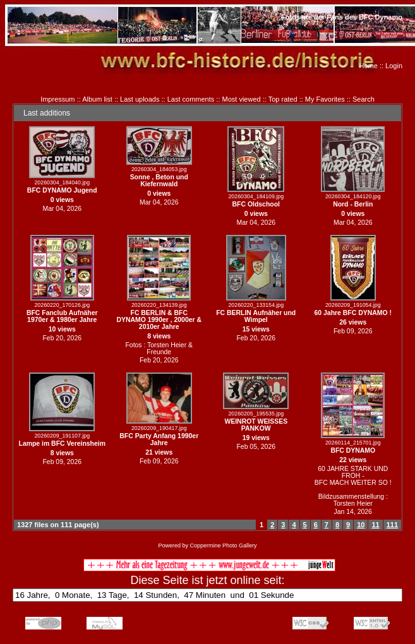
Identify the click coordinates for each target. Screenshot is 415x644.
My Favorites (325, 99)
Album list (97, 99)
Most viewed (241, 99)
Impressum (57, 99)
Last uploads (139, 99)
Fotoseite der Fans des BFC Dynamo (341, 17)
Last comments (191, 99)
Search (363, 99)
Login (393, 65)
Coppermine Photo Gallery (222, 545)
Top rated (283, 99)
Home (368, 65)
